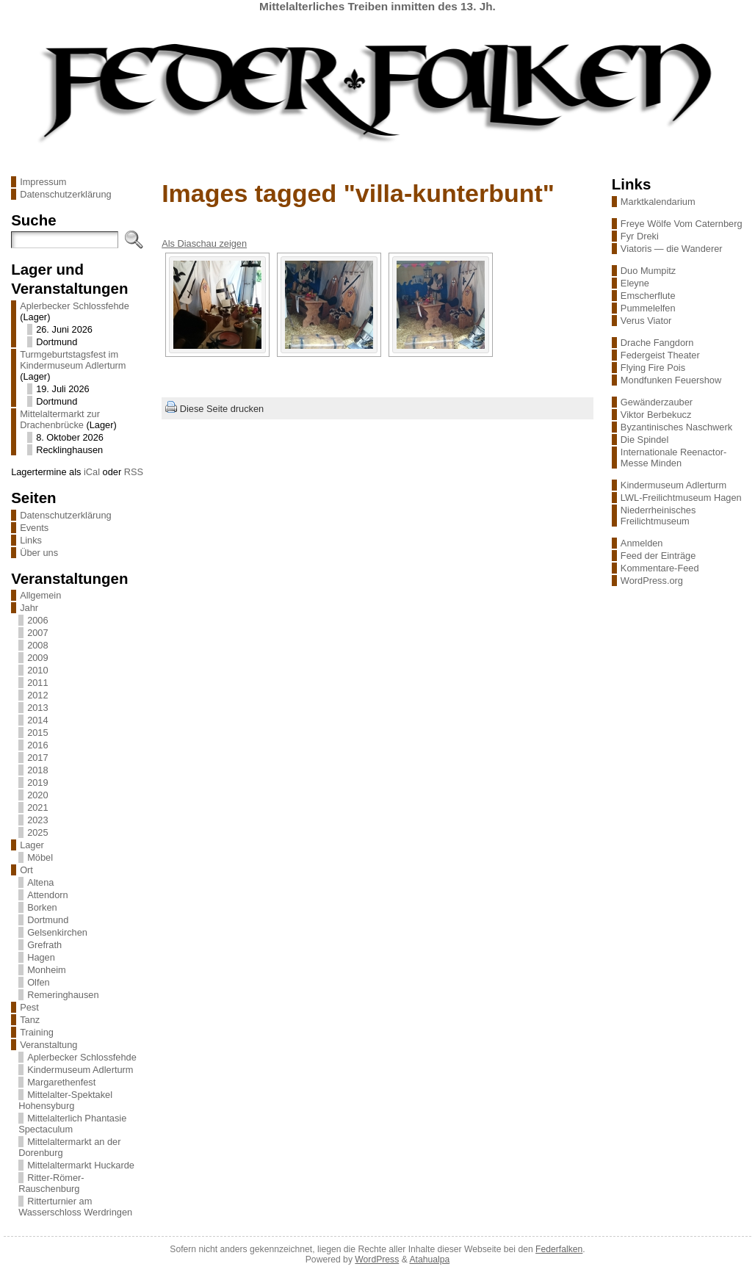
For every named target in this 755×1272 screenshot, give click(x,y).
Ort (26, 869)
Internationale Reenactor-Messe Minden (673, 458)
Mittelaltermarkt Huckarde (80, 1165)
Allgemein (40, 595)
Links (31, 540)
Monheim (46, 969)
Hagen (41, 957)
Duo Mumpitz (648, 270)
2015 (37, 732)
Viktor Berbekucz (656, 414)
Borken (42, 907)
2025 (37, 832)
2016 (37, 745)
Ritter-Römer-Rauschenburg (51, 1183)
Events (34, 527)
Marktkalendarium (658, 201)
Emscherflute (648, 295)
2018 (37, 770)
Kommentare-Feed (660, 568)
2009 (37, 657)
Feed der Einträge (658, 555)
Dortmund (47, 919)
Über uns (39, 552)
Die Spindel (644, 439)
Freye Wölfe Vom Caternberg (682, 223)
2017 (37, 757)
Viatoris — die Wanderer (672, 248)
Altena (40, 882)
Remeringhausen (62, 994)
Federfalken (558, 1249)
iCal (92, 471)
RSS (133, 471)
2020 (37, 795)
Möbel (40, 857)
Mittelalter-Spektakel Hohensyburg (65, 1100)
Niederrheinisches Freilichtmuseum (658, 516)
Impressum (43, 181)
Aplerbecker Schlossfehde (74, 305)
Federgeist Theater (660, 355)
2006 (37, 620)
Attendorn (47, 894)
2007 (37, 632)
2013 (37, 707)
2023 (37, 819)
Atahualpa (429, 1259)
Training (37, 1032)
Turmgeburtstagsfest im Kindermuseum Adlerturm (73, 360)
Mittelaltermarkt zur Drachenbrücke (60, 419)
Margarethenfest (61, 1082)
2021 (37, 807)
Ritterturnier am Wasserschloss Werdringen (75, 1207)
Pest (29, 1007)
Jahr (29, 607)
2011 (37, 682)
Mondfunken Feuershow (671, 380)
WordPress (377, 1259)
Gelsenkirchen (57, 932)
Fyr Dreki (640, 236)
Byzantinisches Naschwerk (676, 427)
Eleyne (635, 283)
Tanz (30, 1019)
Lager (32, 844)
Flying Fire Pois (653, 367)
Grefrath (44, 944)
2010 (37, 670)
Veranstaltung (48, 1044)
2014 (37, 720)
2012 (37, 695)
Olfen (38, 982)
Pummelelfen (648, 308)
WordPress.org (652, 580)
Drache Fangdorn (657, 342)
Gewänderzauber (657, 402)
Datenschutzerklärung (65, 194)
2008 (37, 645)
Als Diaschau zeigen (204, 243)
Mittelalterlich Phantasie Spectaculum (72, 1124)
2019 (37, 782)
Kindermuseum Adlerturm (80, 1069)
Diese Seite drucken (222, 408)
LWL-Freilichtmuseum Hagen (681, 497)
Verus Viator (646, 320)
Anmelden (642, 543)
